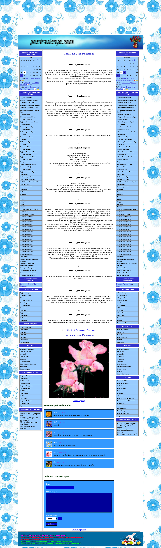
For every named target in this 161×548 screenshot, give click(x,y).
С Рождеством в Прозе (28, 117)
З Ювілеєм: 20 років (124, 222)
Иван (35, 284)
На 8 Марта (24, 393)
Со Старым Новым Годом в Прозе (29, 111)
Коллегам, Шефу (26, 167)
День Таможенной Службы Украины (30, 88)
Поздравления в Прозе (28, 270)
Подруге (23, 202)
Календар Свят (122, 268)
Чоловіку (120, 194)
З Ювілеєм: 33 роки (123, 229)
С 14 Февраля (25, 124)
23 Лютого (120, 359)
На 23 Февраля (25, 391)
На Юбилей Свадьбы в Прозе (30, 182)
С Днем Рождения (26, 97)
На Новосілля (121, 184)
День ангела (24, 356)
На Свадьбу (24, 174)
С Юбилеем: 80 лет (26, 254)
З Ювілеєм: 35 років (124, 232)
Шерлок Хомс (121, 369)
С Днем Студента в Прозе (29, 122)
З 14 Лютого (121, 124)
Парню (22, 204)
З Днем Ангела (122, 169)
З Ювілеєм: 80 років (124, 254)
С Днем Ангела (25, 169)
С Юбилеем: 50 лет (26, 239)
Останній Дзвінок (129, 83)
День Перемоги (122, 364)
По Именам (24, 256)
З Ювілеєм (120, 212)
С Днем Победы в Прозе (28, 152)
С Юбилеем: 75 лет (26, 252)
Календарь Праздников (28, 268)
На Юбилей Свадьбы (27, 179)
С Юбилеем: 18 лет (26, 219)
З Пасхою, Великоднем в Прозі (127, 142)
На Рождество (25, 383)
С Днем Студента (26, 119)
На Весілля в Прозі (123, 177)
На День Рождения (26, 376)
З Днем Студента (122, 119)
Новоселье (23, 335)
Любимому (24, 189)
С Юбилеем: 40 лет (26, 234)
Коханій (119, 192)
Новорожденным (26, 187)
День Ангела (121, 388)
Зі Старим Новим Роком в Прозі (126, 111)
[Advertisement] (80, 17)
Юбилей (23, 337)
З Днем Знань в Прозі (124, 157)
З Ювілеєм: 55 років (124, 242)
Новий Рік (120, 332)
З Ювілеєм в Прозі (123, 214)
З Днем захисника (123, 129)
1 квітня (120, 406)
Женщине (23, 197)
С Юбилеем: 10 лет (26, 217)
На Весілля (120, 174)
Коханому (120, 189)
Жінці (119, 197)
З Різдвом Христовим (124, 114)
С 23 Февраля (25, 129)
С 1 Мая (23, 144)
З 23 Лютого (121, 305)
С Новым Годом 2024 (27, 102)
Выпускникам (25, 162)
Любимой (23, 192)
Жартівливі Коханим (124, 323)
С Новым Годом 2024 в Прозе (30, 105)
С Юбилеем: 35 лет (26, 232)
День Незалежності (123, 413)
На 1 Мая (23, 398)
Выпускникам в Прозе (28, 164)
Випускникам (121, 162)
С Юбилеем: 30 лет (26, 227)
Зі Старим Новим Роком (125, 107)
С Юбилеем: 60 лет (26, 244)
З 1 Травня (120, 144)
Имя (48, 484)
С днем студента (25, 369)
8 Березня (120, 361)
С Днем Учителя (26, 159)
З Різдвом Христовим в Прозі (127, 117)
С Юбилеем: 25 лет (26, 224)
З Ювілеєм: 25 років (124, 224)
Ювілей (119, 340)
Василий (23, 284)
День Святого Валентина (125, 398)
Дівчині (119, 207)
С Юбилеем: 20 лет (26, 222)
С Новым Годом (25, 295)
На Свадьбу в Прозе (27, 177)
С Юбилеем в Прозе (27, 214)
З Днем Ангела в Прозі (125, 172)
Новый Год (24, 330)
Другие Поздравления (27, 275)
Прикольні (120, 342)
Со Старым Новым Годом (29, 107)
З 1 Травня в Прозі (123, 147)
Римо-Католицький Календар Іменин (127, 264)
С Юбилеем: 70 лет (26, 249)
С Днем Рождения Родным (29, 209)
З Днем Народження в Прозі (126, 100)
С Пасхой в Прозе (26, 142)
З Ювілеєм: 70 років (124, 249)
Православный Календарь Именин (29, 260)
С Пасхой (23, 139)
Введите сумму (52, 515)
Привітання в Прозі (124, 270)
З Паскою (120, 310)
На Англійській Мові (124, 273)
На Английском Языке (28, 273)
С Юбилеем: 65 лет (26, 247)
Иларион (23, 286)
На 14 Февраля (25, 388)
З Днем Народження (124, 97)
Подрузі (119, 202)
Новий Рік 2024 (122, 381)
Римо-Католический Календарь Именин (27, 264)
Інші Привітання (123, 275)
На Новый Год (25, 381)
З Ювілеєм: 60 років (124, 244)
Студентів (120, 354)
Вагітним (120, 393)
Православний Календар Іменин (125, 260)
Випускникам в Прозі (124, 164)
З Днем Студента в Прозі (125, 122)
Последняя (91, 330)
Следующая (80, 330)
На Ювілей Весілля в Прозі (126, 182)
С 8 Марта (23, 134)
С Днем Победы (25, 149)
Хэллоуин (23, 366)
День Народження (123, 330)
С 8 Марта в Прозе (26, 137)
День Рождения (25, 327)
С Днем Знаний (25, 154)
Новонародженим (123, 187)
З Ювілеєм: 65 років (124, 247)
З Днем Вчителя (122, 159)
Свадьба (23, 332)
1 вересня (120, 416)
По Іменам (120, 256)
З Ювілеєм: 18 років (124, 219)
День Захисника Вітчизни (126, 401)
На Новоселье (25, 184)
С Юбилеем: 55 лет (26, 242)
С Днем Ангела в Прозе (28, 172)
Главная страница (79, 530)
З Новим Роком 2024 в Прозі (126, 105)
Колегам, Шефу (122, 167)
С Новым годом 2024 (27, 349)
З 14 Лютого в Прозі (124, 127)
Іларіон (119, 286)
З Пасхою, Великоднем (125, 139)
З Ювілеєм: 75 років (124, 252)
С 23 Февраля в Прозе (27, 132)
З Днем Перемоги (123, 149)
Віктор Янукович (123, 374)
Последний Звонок (33, 78)
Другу (22, 199)
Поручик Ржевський (124, 366)
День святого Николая (28, 364)
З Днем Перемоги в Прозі (125, 152)
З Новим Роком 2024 (124, 102)
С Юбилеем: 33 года (27, 229)
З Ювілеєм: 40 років (124, 234)
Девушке (23, 207)
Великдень (120, 403)
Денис (29, 284)
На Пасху (23, 310)
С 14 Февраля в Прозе (27, 127)
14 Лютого (120, 356)
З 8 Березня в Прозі (123, 137)
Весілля (119, 335)
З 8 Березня (121, 134)
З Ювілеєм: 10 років (124, 217)
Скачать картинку (79, 401)
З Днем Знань (121, 154)
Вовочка (120, 371)
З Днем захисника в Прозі (126, 132)
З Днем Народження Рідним (126, 209)
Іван (130, 284)
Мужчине (23, 194)
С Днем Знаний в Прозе (28, 157)
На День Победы (26, 401)
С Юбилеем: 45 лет (26, 237)
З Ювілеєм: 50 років (124, 239)
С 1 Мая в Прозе (26, 147)
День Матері (121, 411)
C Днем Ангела (25, 313)
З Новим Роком (122, 295)
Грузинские (24, 340)
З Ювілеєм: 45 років (124, 237)
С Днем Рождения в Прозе (29, 100)
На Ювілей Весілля (123, 179)
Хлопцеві (120, 204)
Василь (119, 284)
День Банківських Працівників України (126, 79)
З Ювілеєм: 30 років (124, 227)
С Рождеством (25, 114)
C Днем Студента (26, 300)
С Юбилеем (24, 212)
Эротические (24, 403)
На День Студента (26, 386)
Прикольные (24, 342)
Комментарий (51, 492)
